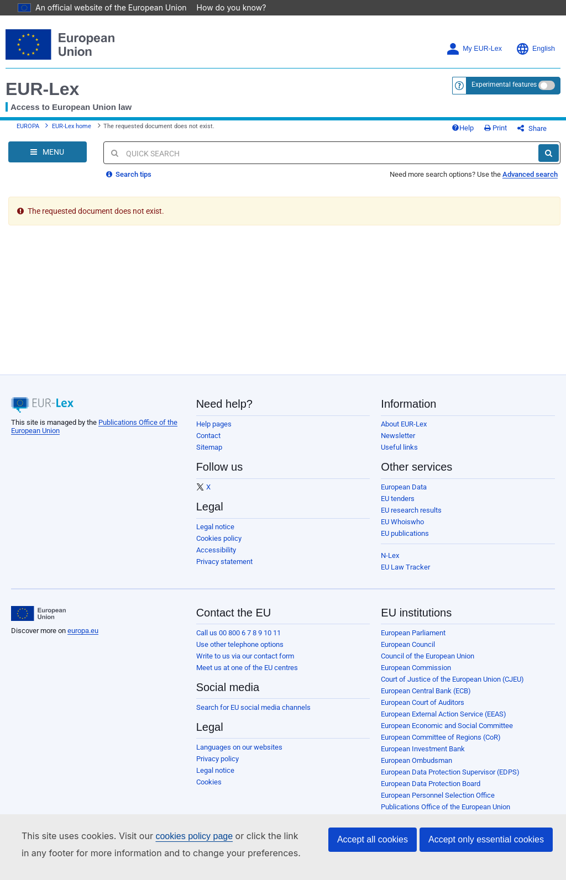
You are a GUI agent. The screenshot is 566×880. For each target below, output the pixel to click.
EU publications (405, 533)
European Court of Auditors (422, 702)
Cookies (209, 782)
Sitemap (209, 447)
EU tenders (398, 498)
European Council (408, 644)
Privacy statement (224, 561)
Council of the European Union (427, 656)
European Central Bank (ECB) (426, 691)
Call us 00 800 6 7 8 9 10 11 (238, 633)
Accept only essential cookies (486, 839)
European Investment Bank (423, 749)
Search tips (128, 174)
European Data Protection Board (430, 783)
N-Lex (390, 555)
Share (532, 128)
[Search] (548, 153)
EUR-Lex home (71, 126)
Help (463, 128)
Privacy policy (217, 759)
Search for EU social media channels (253, 707)
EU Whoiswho (402, 522)
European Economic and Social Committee (447, 725)
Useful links (399, 447)
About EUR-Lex (404, 424)
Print (495, 128)
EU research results (411, 510)
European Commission (416, 667)
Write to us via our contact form (245, 656)
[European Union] (38, 613)
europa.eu (82, 630)
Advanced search (530, 174)
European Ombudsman (416, 760)
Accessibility (216, 550)
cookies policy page (194, 836)
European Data (404, 487)
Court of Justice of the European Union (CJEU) (452, 679)
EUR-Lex (42, 89)
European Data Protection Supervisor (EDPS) (450, 772)
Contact (208, 435)
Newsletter (398, 435)
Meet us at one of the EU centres (247, 667)
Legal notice (215, 527)
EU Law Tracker (405, 567)
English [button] (535, 49)
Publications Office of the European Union (445, 807)
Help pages (214, 424)
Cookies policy (219, 538)
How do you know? (231, 7)
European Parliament (413, 633)
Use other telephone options (240, 644)
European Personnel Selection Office (438, 795)
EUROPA (28, 126)
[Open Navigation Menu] (47, 151)
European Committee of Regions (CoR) (441, 737)
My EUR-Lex (474, 49)
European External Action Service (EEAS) (443, 714)
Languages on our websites (239, 747)
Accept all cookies (372, 839)
